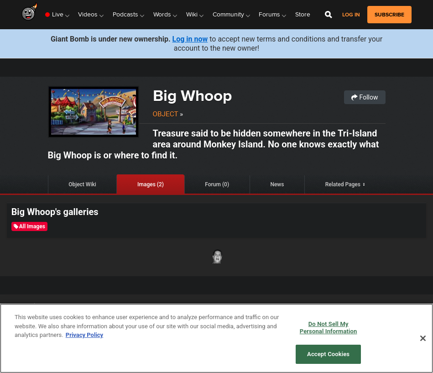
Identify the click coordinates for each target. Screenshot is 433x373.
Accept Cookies (328, 354)
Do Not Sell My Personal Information (328, 327)
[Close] (423, 338)
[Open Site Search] (328, 14)
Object (165, 114)
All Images (29, 226)
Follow (364, 97)
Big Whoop (192, 95)
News (277, 184)
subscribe (389, 15)
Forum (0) (217, 184)
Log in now (190, 39)
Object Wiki (82, 184)
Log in (351, 14)
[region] (216, 338)
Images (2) (150, 184)
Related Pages (342, 184)
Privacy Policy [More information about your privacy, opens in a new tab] (84, 334)
